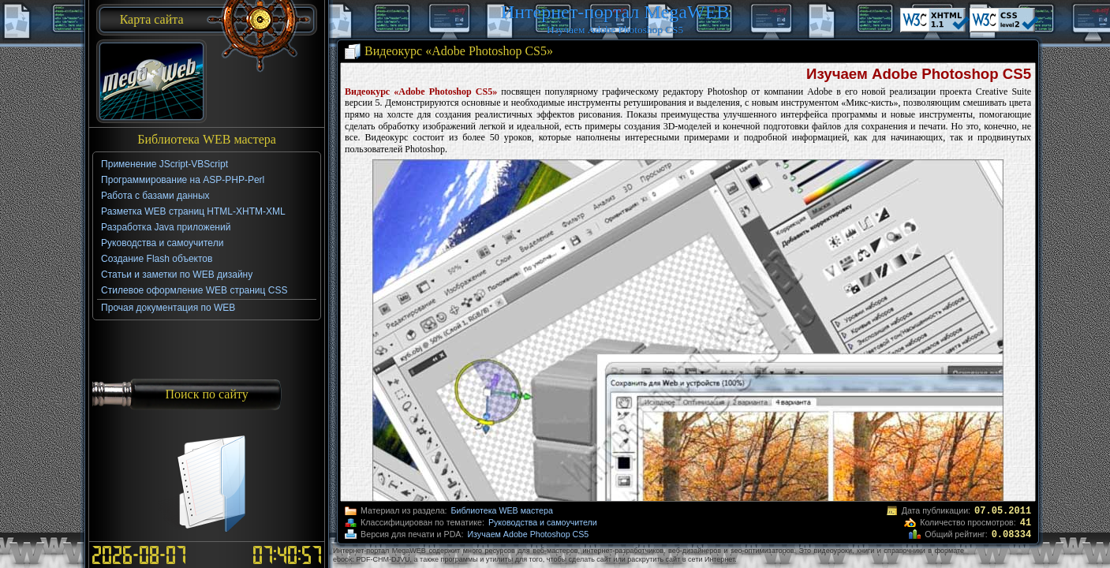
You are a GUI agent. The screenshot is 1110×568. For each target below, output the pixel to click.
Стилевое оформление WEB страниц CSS (194, 290)
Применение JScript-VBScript (164, 164)
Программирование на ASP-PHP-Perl (182, 179)
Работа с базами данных (155, 195)
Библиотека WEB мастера (502, 510)
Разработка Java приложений (165, 227)
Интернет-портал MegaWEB (615, 12)
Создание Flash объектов (156, 258)
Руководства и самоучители (542, 522)
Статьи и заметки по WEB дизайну (176, 274)
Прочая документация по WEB (168, 307)
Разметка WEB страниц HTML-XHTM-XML (193, 211)
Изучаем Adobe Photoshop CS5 (528, 534)
